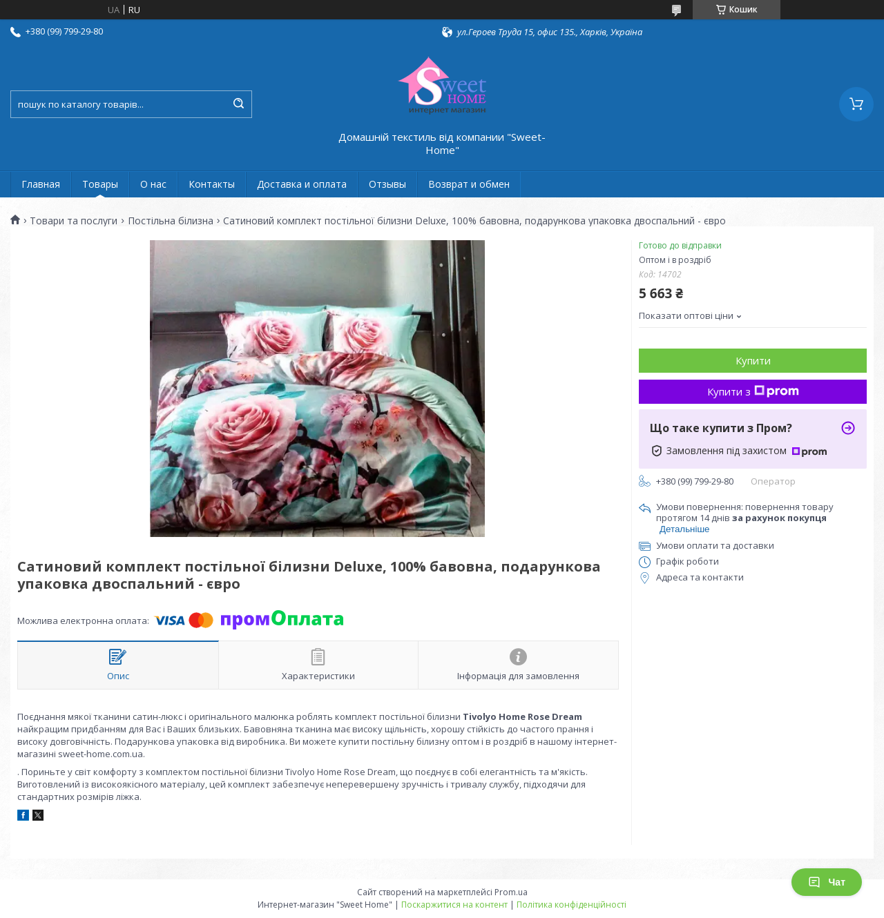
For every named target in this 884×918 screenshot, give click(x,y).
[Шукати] (238, 104)
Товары (100, 184)
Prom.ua (511, 892)
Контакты (212, 184)
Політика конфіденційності (571, 904)
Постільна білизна (170, 221)
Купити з (753, 391)
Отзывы (387, 184)
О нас (153, 184)
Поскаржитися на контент (454, 904)
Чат (826, 882)
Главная (40, 184)
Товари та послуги (73, 221)
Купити (753, 360)
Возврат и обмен (469, 184)
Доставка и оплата (302, 184)
